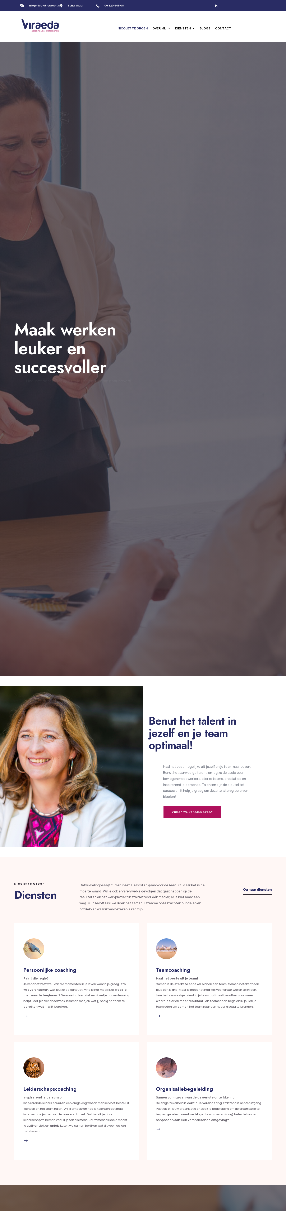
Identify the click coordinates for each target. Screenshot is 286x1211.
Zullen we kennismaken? (192, 812)
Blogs (205, 28)
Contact (223, 28)
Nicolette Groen (133, 28)
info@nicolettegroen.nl (44, 6)
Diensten (183, 28)
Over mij (159, 28)
